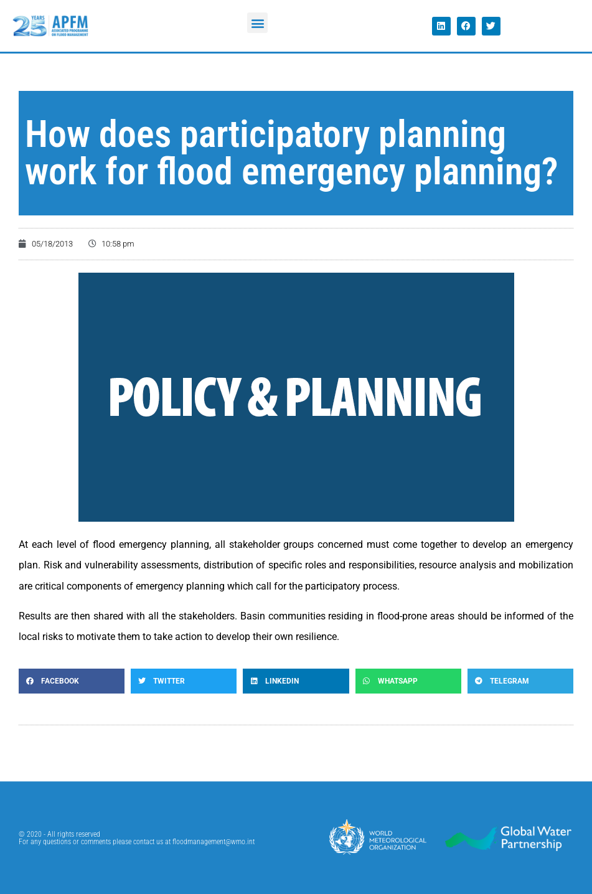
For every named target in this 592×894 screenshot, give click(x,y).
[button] (257, 22)
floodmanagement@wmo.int (213, 841)
